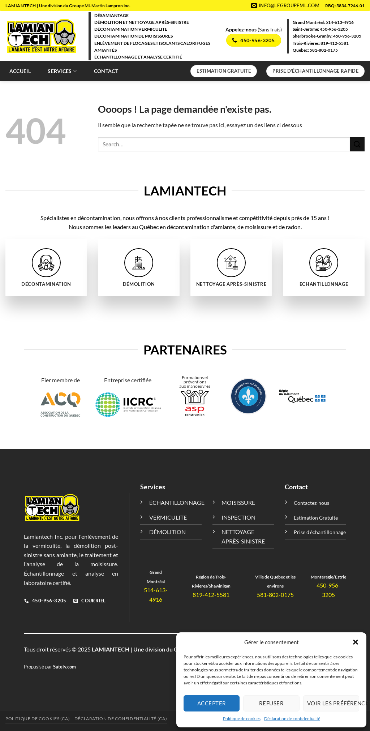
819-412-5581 (334, 43)
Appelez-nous (241, 29)
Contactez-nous (311, 503)
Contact (106, 71)
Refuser (271, 703)
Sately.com (64, 667)
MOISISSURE (238, 502)
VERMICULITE (168, 517)
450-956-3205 (334, 29)
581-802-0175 (324, 50)
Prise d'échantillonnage (320, 532)
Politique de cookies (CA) (37, 718)
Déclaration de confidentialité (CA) (120, 718)
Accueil (20, 71)
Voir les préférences (333, 703)
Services (62, 71)
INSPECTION (238, 517)
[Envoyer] (357, 144)
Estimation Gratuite (316, 518)
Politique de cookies (242, 718)
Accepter (211, 703)
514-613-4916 (340, 22)
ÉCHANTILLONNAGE (177, 502)
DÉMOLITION (167, 531)
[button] (355, 642)
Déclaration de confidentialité (292, 718)
